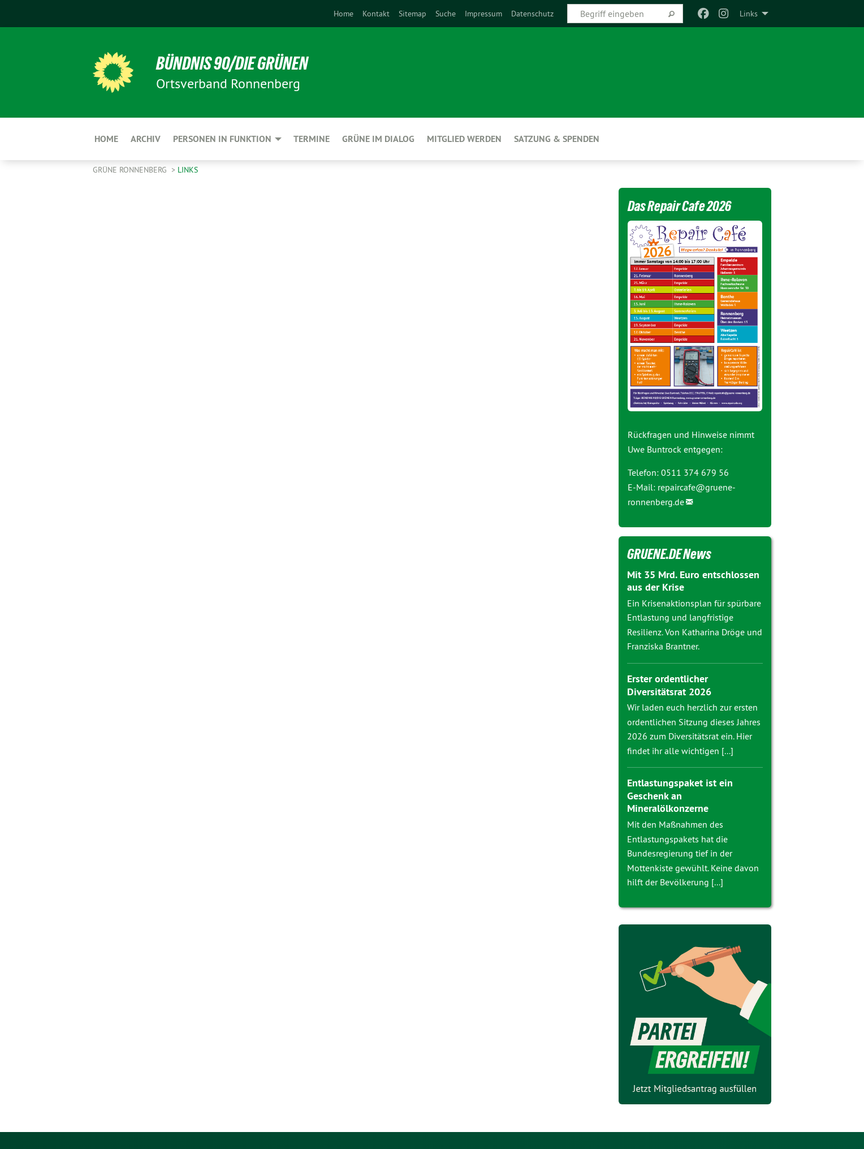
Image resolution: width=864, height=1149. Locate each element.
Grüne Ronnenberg (131, 170)
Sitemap (412, 13)
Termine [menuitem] (311, 139)
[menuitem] (343, 13)
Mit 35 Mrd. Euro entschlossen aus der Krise (693, 581)
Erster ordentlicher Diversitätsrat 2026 (669, 685)
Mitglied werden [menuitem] (464, 139)
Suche (445, 13)
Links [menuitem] (749, 13)
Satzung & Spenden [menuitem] (556, 139)
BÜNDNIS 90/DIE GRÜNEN (232, 63)
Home (343, 13)
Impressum (483, 13)
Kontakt (376, 13)
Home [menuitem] (106, 139)
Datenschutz (532, 13)
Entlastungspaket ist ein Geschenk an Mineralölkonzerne (680, 795)
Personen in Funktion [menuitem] (222, 139)
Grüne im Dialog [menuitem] (378, 139)
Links (188, 170)
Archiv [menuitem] (146, 139)
